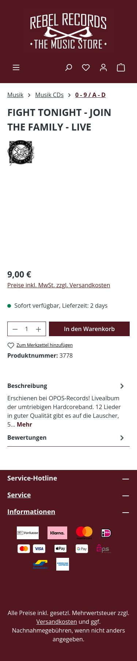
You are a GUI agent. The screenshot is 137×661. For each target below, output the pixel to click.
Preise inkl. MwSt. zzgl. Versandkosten (58, 285)
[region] (68, 221)
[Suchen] (68, 67)
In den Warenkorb (89, 329)
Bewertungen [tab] (66, 437)
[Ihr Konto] (103, 67)
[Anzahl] (26, 329)
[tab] (66, 405)
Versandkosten (56, 622)
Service (19, 494)
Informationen (31, 511)
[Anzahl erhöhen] (38, 329)
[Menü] (16, 67)
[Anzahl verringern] (15, 329)
